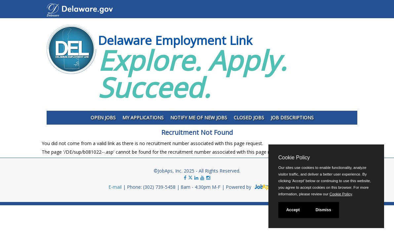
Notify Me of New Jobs (198, 117)
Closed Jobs (249, 117)
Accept (293, 210)
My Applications (143, 117)
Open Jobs (103, 117)
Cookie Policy (294, 157)
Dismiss (323, 210)
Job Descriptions (292, 117)
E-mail (115, 187)
